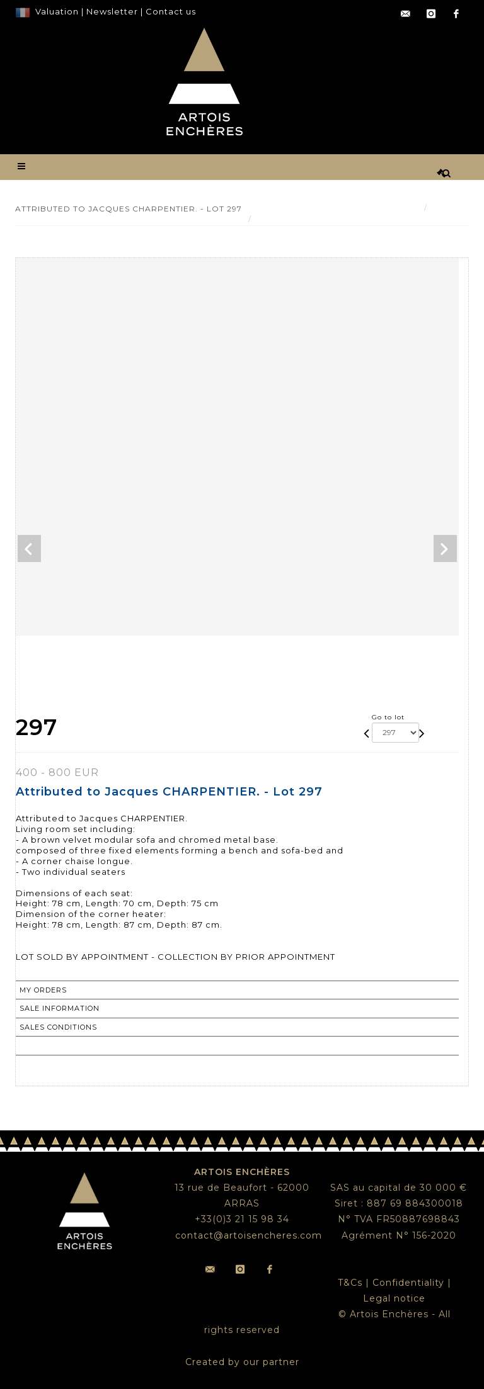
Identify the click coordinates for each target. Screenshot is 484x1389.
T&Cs (350, 1282)
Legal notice (394, 1298)
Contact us (171, 11)
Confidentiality (408, 1282)
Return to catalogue (69, 1045)
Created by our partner (242, 1362)
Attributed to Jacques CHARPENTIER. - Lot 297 (358, 218)
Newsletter (111, 11)
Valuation (57, 11)
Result (446, 207)
